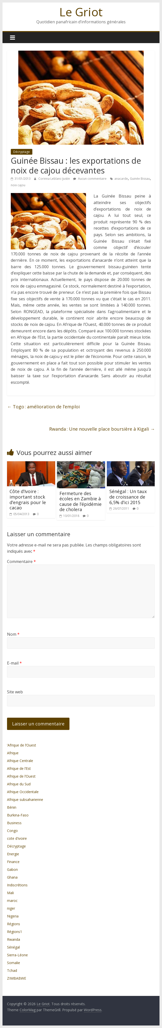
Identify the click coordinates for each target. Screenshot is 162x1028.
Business (14, 822)
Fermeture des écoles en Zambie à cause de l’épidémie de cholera (80, 501)
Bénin (11, 807)
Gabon (12, 869)
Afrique (13, 753)
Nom (13, 634)
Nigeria (13, 916)
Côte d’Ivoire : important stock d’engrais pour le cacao (28, 499)
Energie (13, 854)
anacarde (121, 178)
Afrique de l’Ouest (21, 776)
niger (11, 908)
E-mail (14, 663)
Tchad (12, 970)
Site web (15, 692)
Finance (13, 861)
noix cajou (18, 185)
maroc (12, 900)
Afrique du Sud (19, 784)
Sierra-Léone (17, 955)
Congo (12, 830)
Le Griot (81, 12)
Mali (10, 892)
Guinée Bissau (140, 178)
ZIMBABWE (16, 978)
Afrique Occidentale (23, 791)
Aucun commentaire (90, 178)
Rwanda (13, 939)
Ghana (12, 877)
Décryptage (21, 152)
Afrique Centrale (20, 760)
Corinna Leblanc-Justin (54, 178)
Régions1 (14, 931)
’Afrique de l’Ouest (21, 745)
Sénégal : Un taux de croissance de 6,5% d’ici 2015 (128, 496)
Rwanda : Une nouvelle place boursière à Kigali (102, 429)
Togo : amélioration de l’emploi (43, 407)
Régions (13, 923)
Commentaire (21, 561)
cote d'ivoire (17, 838)
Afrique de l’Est (19, 768)
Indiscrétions (17, 885)
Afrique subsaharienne (25, 799)
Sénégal (13, 947)
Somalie (13, 962)
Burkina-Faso (18, 815)
